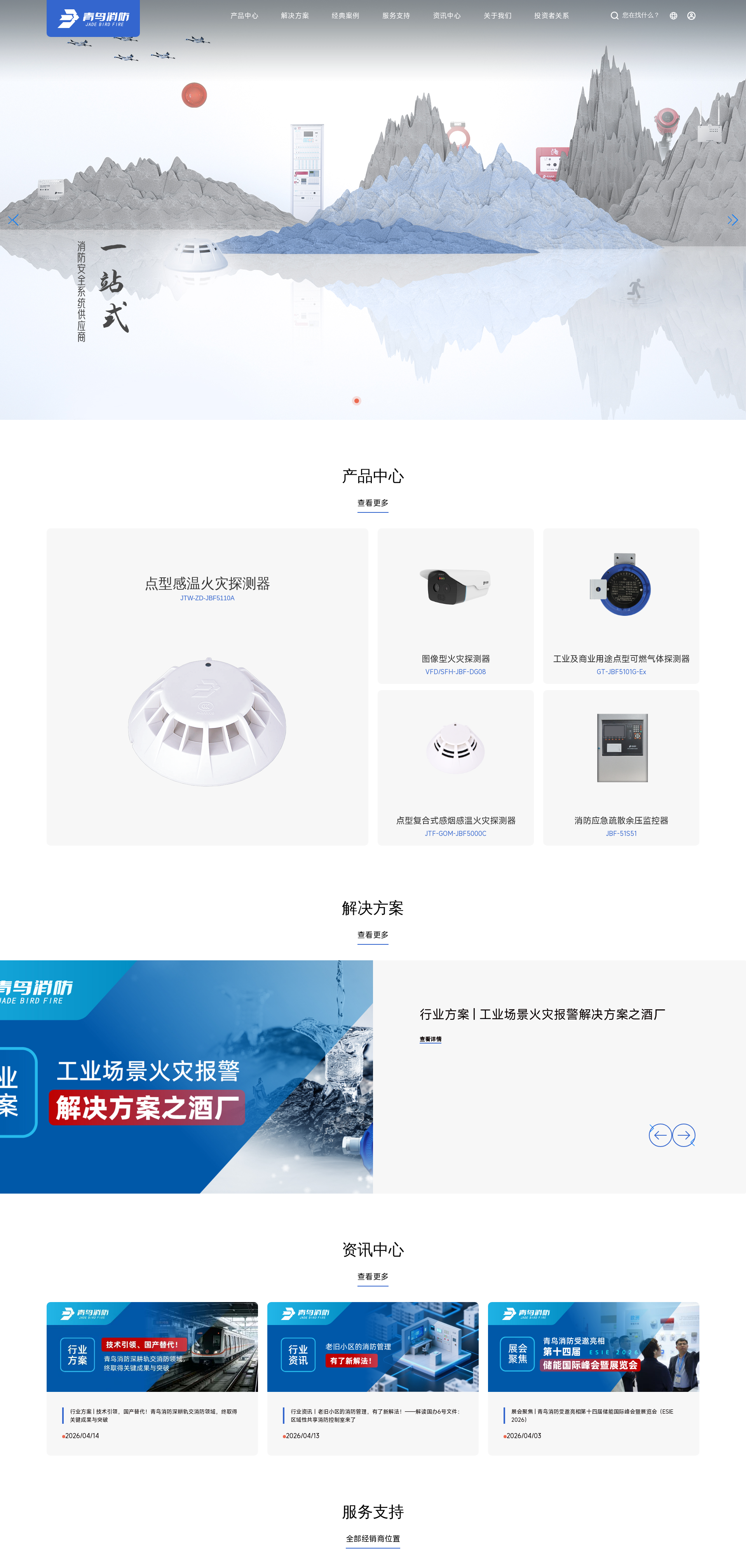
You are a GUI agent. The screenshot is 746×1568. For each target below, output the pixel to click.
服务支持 (396, 15)
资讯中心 (447, 15)
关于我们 (498, 15)
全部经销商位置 (373, 1538)
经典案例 (345, 15)
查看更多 (373, 503)
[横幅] (373, 210)
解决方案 (295, 15)
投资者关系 (551, 15)
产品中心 (244, 15)
